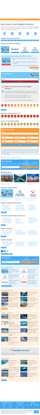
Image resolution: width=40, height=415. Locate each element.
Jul (21, 40)
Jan (2, 40)
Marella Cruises (19, 223)
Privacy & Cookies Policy (14, 413)
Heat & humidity (29, 140)
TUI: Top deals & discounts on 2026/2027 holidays (16, 57)
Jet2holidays (19, 220)
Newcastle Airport (33, 235)
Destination (4, 78)
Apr (11, 40)
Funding (10, 408)
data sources (6, 155)
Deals (12, 19)
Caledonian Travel (33, 222)
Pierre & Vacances (33, 220)
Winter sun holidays (21, 211)
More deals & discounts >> (6, 287)
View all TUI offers (35, 70)
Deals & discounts (35, 35)
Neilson (18, 222)
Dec (37, 40)
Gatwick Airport (33, 231)
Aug (24, 40)
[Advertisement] (20, 9)
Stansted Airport (7, 233)
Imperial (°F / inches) (16, 158)
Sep (27, 40)
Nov (34, 40)
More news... (4, 381)
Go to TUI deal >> (34, 68)
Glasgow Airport (33, 233)
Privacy (4, 407)
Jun (18, 40)
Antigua (10, 21)
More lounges (3, 248)
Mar (8, 40)
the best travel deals (10, 354)
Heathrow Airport (20, 246)
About (4, 405)
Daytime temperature (5, 137)
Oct (31, 40)
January (34, 92)
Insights (20, 19)
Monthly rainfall (4, 140)
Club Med (31, 223)
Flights (17, 408)
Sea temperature (29, 137)
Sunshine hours (17, 137)
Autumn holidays (20, 209)
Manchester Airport (8, 231)
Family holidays (7, 209)
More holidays (3, 213)
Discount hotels (7, 223)
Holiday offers (6, 219)
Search (24, 19)
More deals (3, 226)
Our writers (11, 406)
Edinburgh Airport (20, 235)
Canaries (23, 407)
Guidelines (11, 407)
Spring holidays (19, 206)
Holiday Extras (32, 219)
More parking (3, 237)
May (15, 40)
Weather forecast (12, 35)
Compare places (33, 209)
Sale (6, 65)
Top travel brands (7, 220)
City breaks (5, 207)
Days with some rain (17, 140)
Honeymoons (32, 206)
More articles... (4, 309)
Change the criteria (9, 101)
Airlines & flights (7, 222)
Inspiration (16, 19)
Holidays (17, 407)
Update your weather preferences (30, 28)
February (9, 94)
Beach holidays (6, 206)
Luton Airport (19, 231)
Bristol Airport (6, 235)
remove (29, 96)
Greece (23, 408)
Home (2, 21)
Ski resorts (31, 211)
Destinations (7, 19)
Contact (4, 406)
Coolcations (32, 207)
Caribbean (6, 21)
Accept (36, 411)
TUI (17, 219)
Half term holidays (7, 211)
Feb (5, 40)
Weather (2, 19)
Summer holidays (20, 207)
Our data (10, 405)
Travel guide (28, 35)
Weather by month (5, 35)
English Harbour (15, 21)
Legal (4, 408)
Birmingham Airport (21, 233)
